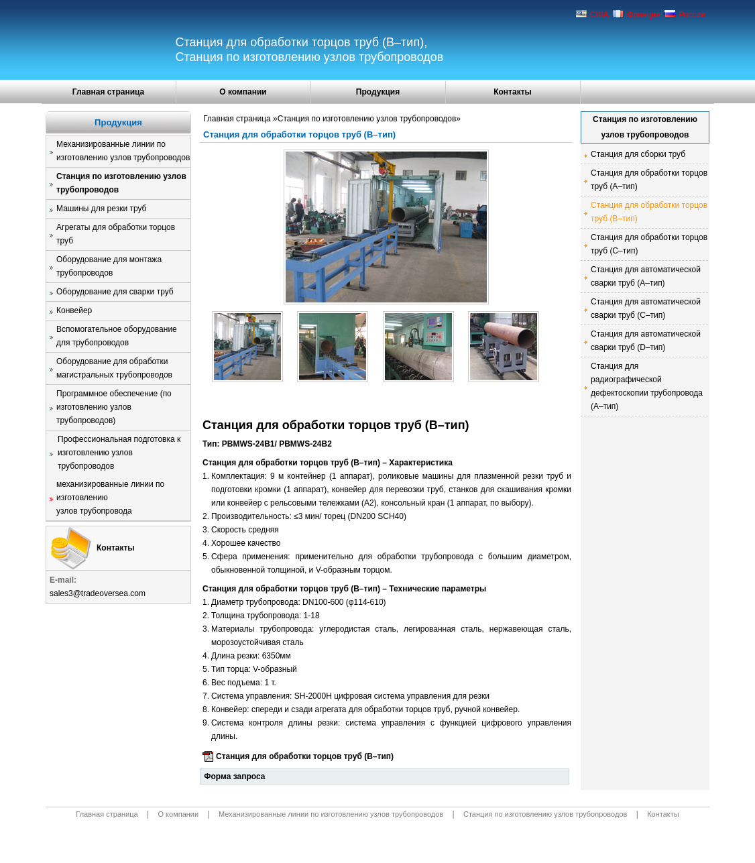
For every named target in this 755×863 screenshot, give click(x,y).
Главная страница (108, 92)
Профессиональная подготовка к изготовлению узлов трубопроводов (119, 453)
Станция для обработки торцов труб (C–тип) (649, 244)
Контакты (512, 92)
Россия (684, 14)
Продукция (378, 92)
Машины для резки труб (101, 208)
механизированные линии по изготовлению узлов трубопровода (110, 497)
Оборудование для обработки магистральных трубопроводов (114, 368)
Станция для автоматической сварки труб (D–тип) (646, 340)
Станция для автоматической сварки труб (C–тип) (646, 308)
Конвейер (74, 310)
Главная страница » (240, 118)
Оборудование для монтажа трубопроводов (109, 266)
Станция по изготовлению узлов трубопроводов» (369, 118)
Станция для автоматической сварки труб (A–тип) (646, 276)
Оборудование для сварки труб (115, 291)
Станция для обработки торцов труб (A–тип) (649, 179)
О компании (243, 92)
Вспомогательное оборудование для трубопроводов (116, 336)
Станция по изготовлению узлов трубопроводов (121, 183)
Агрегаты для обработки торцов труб (115, 234)
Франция (636, 14)
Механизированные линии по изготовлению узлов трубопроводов (123, 150)
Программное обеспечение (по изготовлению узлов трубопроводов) (114, 407)
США (592, 14)
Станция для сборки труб (638, 154)
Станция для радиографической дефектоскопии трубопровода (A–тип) (647, 386)
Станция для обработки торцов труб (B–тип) (305, 756)
